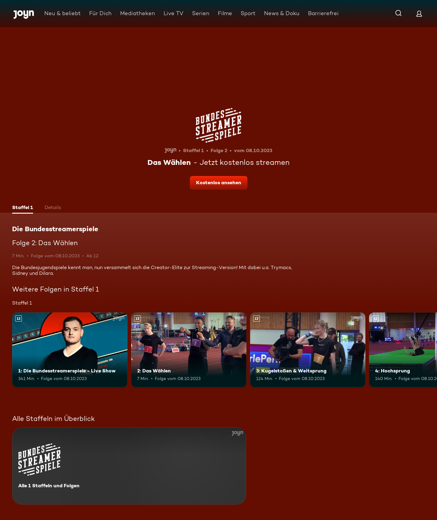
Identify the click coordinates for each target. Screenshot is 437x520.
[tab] (22, 208)
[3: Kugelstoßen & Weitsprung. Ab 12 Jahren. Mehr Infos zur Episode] (307, 349)
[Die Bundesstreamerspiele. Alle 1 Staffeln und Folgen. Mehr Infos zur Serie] (129, 466)
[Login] (419, 13)
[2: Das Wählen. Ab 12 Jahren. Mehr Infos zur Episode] (188, 349)
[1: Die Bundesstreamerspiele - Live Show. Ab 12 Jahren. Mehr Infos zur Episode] (69, 349)
